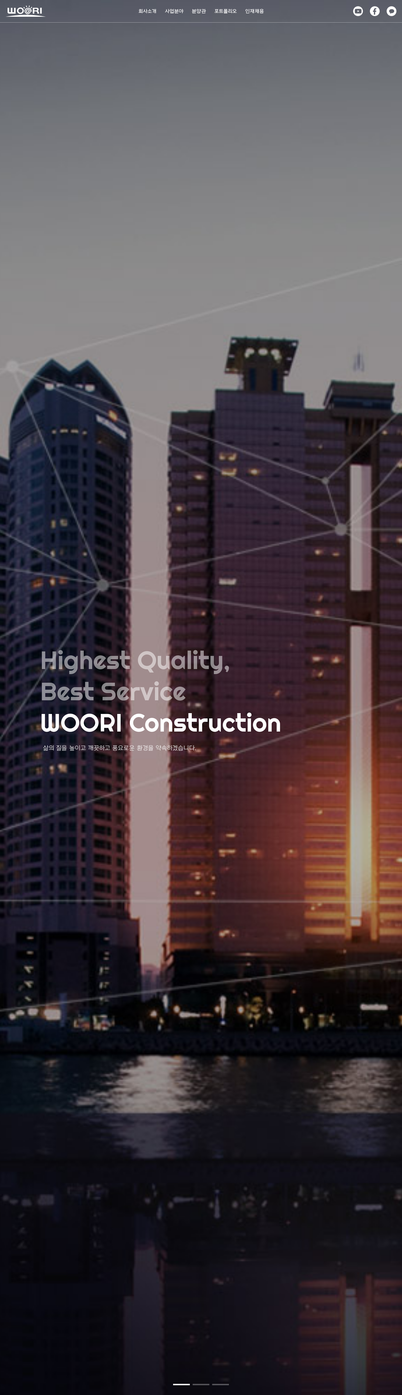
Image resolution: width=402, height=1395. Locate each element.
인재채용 (254, 11)
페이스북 (374, 10)
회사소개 (147, 11)
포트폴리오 (225, 11)
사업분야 (174, 11)
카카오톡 (391, 10)
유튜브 (357, 8)
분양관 (199, 11)
